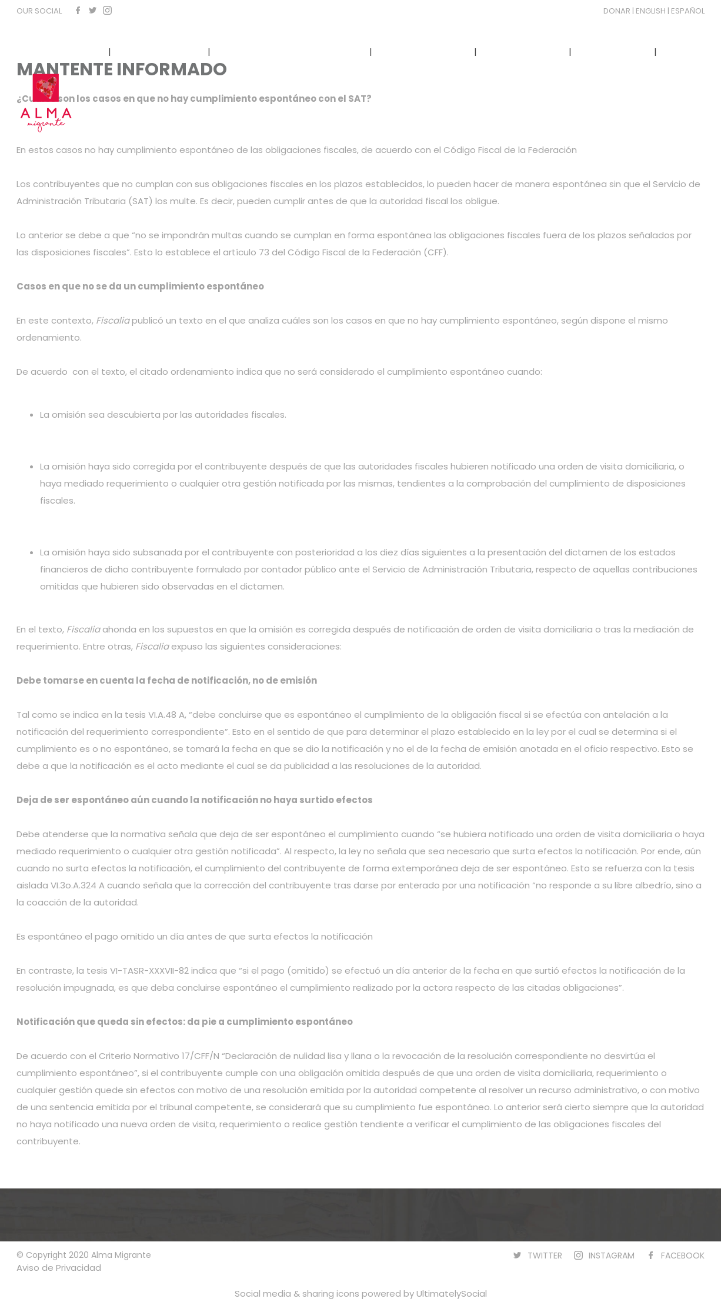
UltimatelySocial (451, 1293)
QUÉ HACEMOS (159, 51)
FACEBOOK (683, 1255)
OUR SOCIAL (39, 10)
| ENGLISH (649, 10)
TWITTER (545, 1255)
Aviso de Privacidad (58, 1267)
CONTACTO (613, 51)
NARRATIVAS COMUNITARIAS (290, 51)
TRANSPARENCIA (424, 51)
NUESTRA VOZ (523, 51)
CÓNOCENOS (64, 51)
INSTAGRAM (612, 1255)
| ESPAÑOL (686, 10)
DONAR (617, 10)
